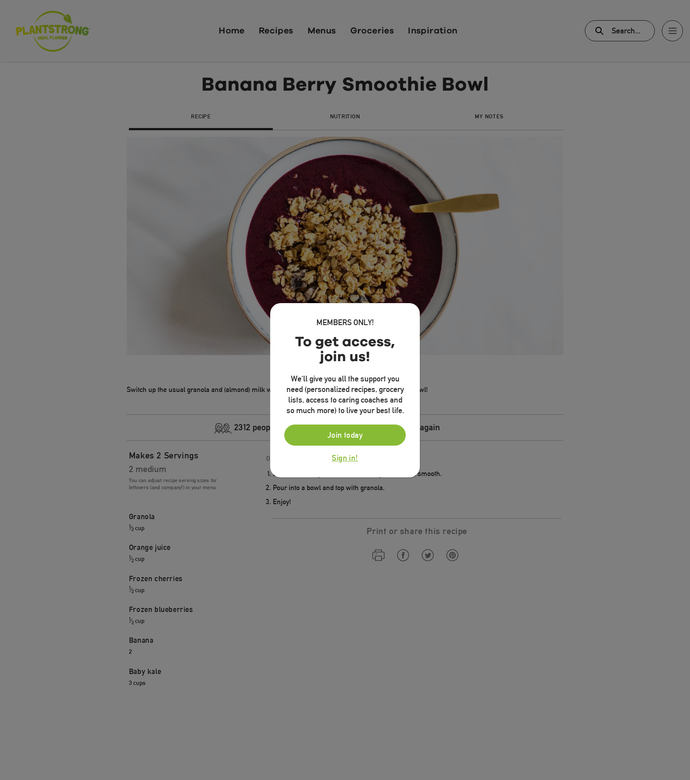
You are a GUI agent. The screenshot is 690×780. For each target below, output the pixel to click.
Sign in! (345, 458)
